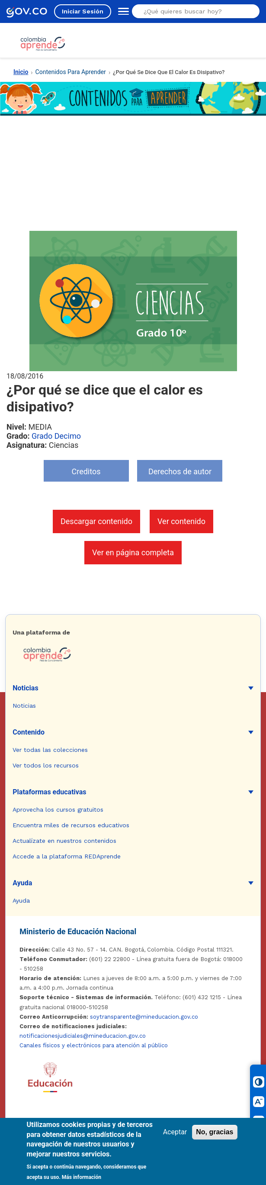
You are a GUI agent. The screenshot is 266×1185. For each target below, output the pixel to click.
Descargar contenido (96, 521)
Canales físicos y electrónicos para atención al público (93, 1045)
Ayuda (22, 883)
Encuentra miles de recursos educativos (71, 825)
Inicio (20, 71)
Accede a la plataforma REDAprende (67, 856)
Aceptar (175, 1132)
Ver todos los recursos (46, 765)
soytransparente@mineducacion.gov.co (144, 1016)
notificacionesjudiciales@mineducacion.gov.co (82, 1036)
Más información (81, 1177)
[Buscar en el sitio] (192, 11)
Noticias (25, 688)
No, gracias (214, 1132)
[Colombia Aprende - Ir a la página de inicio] (133, 654)
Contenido (29, 732)
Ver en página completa (133, 552)
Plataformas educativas (49, 792)
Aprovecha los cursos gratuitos (58, 809)
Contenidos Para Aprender (70, 71)
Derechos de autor (180, 471)
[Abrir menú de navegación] (121, 11)
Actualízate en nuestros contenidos (64, 840)
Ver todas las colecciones (50, 749)
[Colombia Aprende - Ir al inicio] (42, 44)
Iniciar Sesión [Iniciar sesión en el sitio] (82, 11)
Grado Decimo (56, 435)
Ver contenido (181, 521)
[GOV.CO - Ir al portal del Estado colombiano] (26, 11)
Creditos (86, 471)
